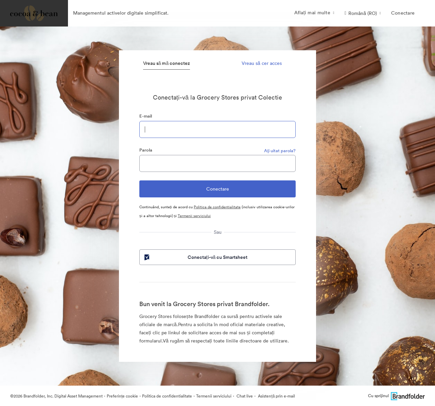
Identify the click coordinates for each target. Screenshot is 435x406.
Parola (145, 150)
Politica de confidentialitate (217, 207)
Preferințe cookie (122, 396)
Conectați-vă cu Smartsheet (195, 257)
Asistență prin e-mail (276, 396)
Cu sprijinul (396, 396)
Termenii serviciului (194, 215)
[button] (363, 13)
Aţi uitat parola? (280, 151)
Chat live (244, 396)
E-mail (145, 116)
